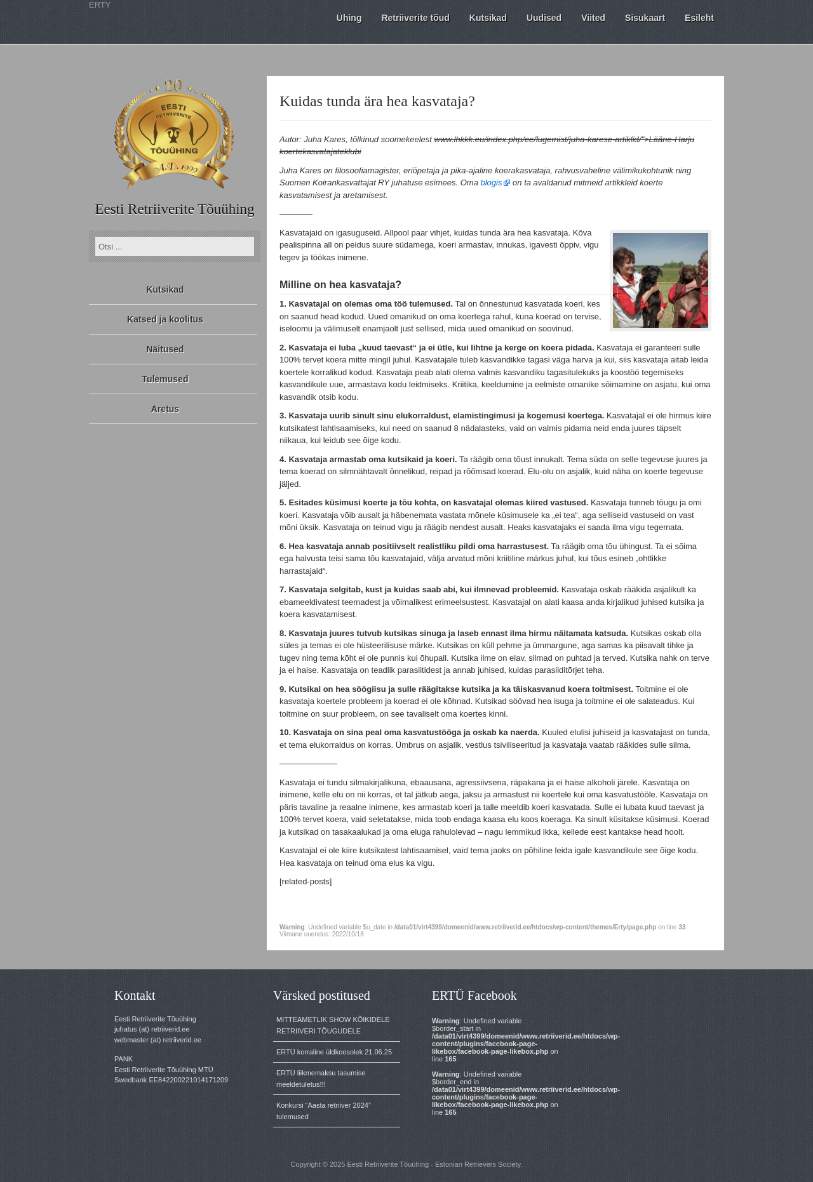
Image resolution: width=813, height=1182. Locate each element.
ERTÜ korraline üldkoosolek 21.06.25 (334, 1052)
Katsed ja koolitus (165, 319)
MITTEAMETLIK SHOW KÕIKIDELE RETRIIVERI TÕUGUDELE (332, 1025)
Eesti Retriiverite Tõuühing (174, 209)
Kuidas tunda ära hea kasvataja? (377, 101)
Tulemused (165, 379)
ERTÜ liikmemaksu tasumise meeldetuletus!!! (320, 1078)
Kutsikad (165, 289)
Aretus (165, 409)
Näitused (165, 349)
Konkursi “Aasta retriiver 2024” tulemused (323, 1110)
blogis (491, 182)
